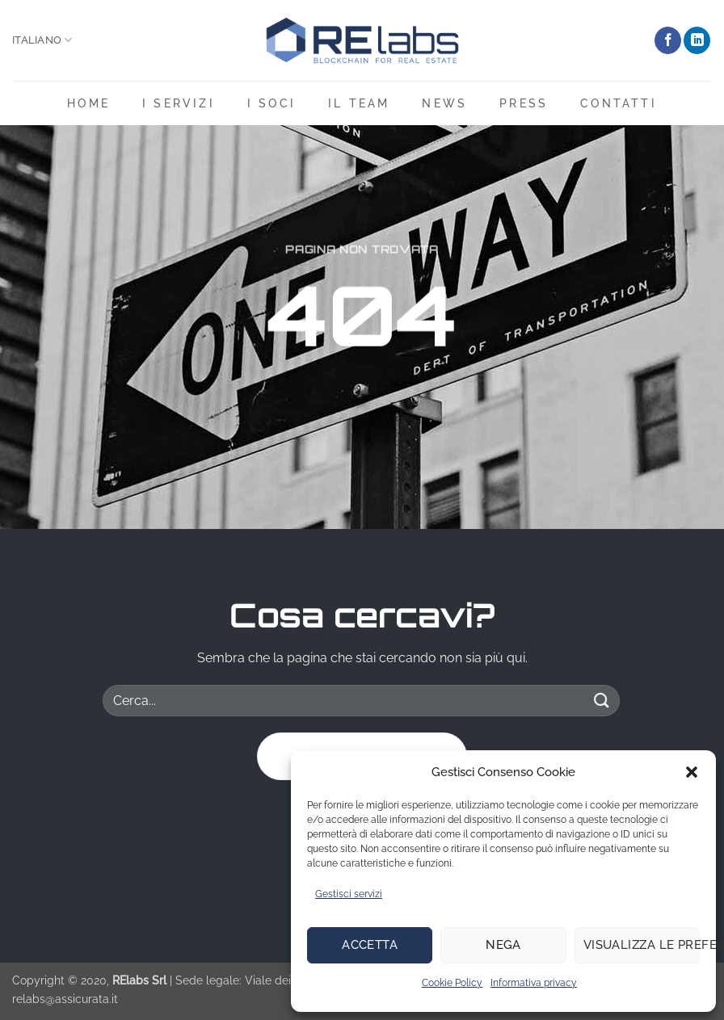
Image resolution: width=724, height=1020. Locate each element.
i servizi (178, 103)
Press (523, 103)
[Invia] (602, 700)
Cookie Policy (452, 983)
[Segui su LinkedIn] (697, 40)
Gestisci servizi (348, 894)
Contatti (618, 103)
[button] (692, 772)
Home (88, 103)
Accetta (370, 945)
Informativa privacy (533, 983)
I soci (271, 103)
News (444, 103)
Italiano (42, 40)
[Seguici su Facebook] (668, 40)
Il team (358, 103)
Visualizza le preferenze (641, 945)
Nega (503, 945)
